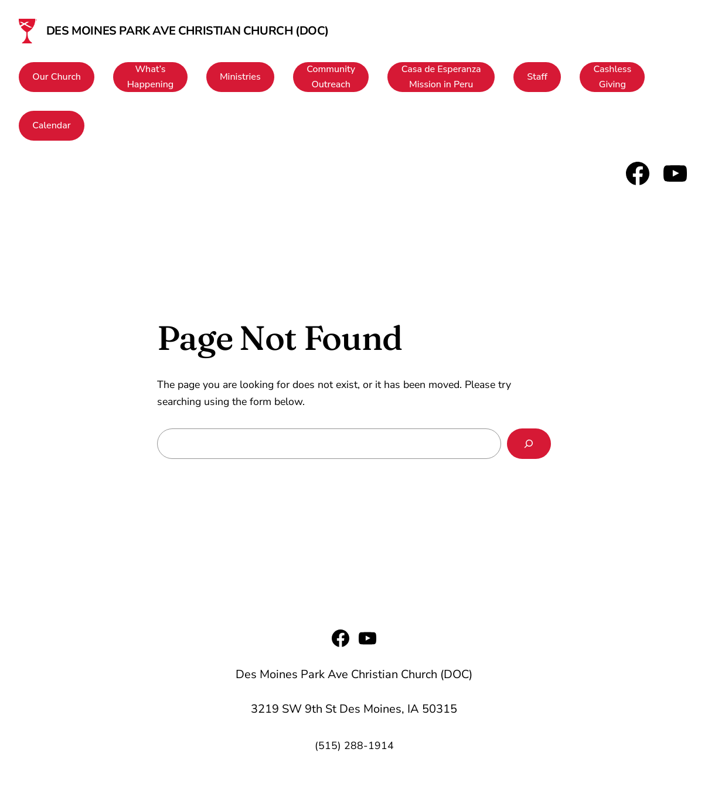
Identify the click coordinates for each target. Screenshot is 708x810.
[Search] (529, 443)
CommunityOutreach (331, 77)
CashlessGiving (613, 77)
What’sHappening (150, 77)
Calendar (51, 125)
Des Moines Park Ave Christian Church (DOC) (187, 31)
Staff (537, 76)
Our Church (56, 76)
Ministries (240, 76)
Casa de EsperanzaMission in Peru (441, 77)
